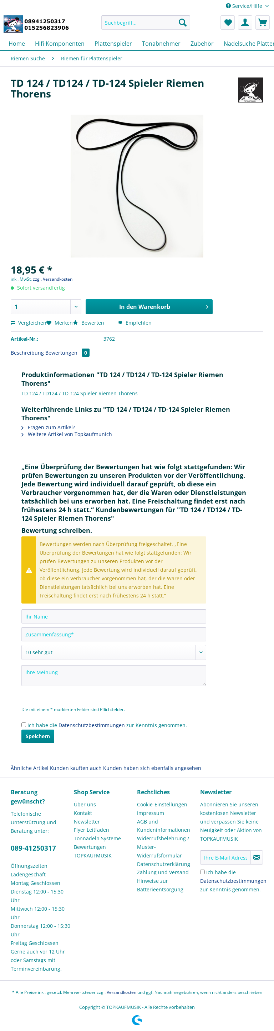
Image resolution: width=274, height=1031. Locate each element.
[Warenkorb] (262, 22)
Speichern (38, 736)
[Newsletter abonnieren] (256, 857)
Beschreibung (27, 352)
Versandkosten (121, 992)
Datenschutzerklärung (163, 864)
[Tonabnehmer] (161, 43)
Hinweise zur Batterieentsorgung (160, 885)
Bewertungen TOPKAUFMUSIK (93, 851)
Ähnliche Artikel (30, 768)
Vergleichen (28, 322)
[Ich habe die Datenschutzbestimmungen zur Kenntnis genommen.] (23, 724)
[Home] (17, 43)
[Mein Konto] (245, 22)
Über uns (85, 804)
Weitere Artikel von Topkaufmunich (66, 434)
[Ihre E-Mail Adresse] (225, 857)
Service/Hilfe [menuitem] (245, 5)
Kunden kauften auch (76, 768)
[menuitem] (146, 25)
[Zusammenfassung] (113, 634)
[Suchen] (182, 22)
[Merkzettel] (227, 22)
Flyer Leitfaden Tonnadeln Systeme (97, 834)
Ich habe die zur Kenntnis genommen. (107, 725)
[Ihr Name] (113, 616)
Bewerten (89, 322)
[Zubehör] (202, 43)
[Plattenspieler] (113, 43)
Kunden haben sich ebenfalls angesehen (152, 768)
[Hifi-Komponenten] (60, 43)
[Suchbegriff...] (146, 22)
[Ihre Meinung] (113, 675)
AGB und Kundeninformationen (163, 826)
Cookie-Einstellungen (162, 804)
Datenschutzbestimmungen (92, 725)
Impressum (150, 813)
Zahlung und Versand (163, 872)
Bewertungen (67, 352)
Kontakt (83, 813)
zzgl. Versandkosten (52, 279)
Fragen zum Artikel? (48, 427)
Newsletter (87, 821)
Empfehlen (135, 322)
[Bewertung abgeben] (113, 652)
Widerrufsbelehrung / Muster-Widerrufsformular (163, 847)
